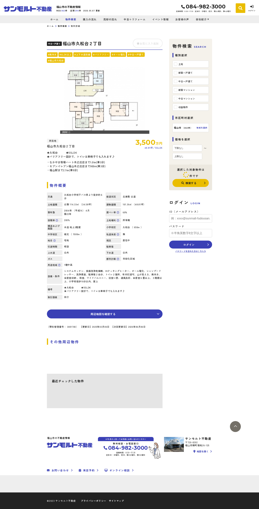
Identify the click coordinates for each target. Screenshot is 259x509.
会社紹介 (201, 19)
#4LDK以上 (65, 54)
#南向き (52, 54)
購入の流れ (90, 19)
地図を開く (201, 451)
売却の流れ (110, 19)
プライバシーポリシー (93, 501)
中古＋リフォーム (135, 19)
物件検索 (70, 19)
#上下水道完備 (82, 54)
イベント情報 (160, 19)
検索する (189, 183)
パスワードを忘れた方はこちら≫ (190, 251)
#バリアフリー (101, 54)
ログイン (188, 245)
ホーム (54, 19)
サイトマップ (116, 501)
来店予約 (87, 470)
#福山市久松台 (56, 60)
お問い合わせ (58, 470)
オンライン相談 (117, 470)
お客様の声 (182, 19)
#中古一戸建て (136, 54)
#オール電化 (118, 54)
